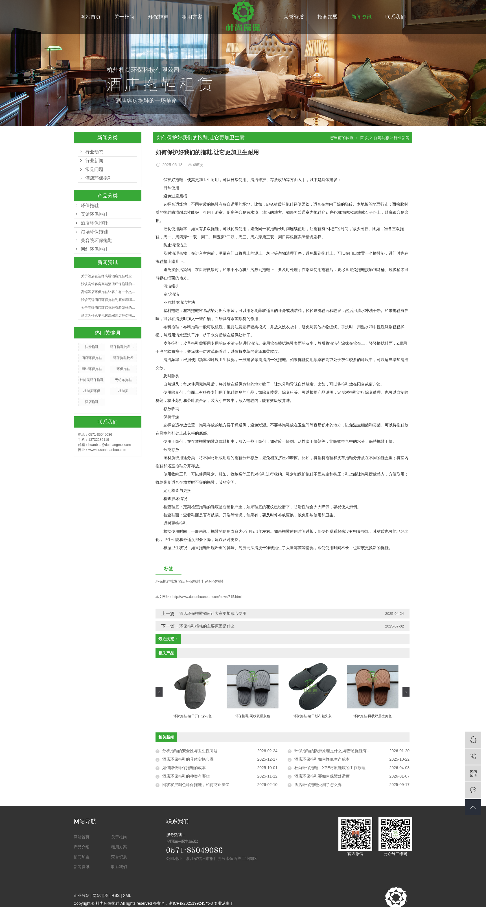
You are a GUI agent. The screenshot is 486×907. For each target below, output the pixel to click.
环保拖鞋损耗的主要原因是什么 (207, 626)
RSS (115, 895)
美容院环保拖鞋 (96, 240)
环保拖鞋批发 (123, 358)
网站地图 (100, 895)
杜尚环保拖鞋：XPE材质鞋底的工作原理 (329, 767)
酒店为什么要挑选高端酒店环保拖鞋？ (109, 316)
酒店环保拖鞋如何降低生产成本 (322, 759)
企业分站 (81, 895)
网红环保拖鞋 (94, 249)
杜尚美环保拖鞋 (92, 380)
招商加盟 (328, 17)
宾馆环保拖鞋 (94, 214)
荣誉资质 (294, 17)
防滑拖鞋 (91, 347)
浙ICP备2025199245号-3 (191, 903)
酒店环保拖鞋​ (98, 178)
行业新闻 (94, 160)
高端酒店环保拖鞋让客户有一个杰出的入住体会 (109, 292)
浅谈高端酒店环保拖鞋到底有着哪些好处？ (109, 300)
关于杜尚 (124, 17)
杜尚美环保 (91, 391)
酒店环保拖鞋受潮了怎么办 (318, 784)
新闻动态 (381, 137)
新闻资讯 (361, 17)
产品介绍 (81, 847)
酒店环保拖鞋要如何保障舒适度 (322, 776)
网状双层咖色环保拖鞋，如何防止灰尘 (195, 784)
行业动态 (94, 151)
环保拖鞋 (158, 17)
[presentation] (159, 692)
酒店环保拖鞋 (94, 223)
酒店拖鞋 (91, 402)
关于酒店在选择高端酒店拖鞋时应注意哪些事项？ (109, 276)
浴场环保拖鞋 (94, 231)
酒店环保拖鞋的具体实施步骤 (188, 759)
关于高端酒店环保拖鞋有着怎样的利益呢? (109, 308)
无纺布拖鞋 (123, 380)
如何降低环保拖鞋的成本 (184, 767)
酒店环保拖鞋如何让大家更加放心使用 (212, 613)
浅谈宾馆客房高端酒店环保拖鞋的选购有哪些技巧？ (109, 284)
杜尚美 (123, 391)
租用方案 (192, 17)
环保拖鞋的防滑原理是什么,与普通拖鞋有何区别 (336, 751)
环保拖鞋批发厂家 (123, 347)
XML (127, 895)
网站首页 (90, 17)
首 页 (364, 137)
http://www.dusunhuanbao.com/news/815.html (207, 597)
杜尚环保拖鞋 (213, 581)
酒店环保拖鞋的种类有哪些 (186, 776)
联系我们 (395, 17)
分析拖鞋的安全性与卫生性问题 (190, 751)
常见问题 (94, 169)
